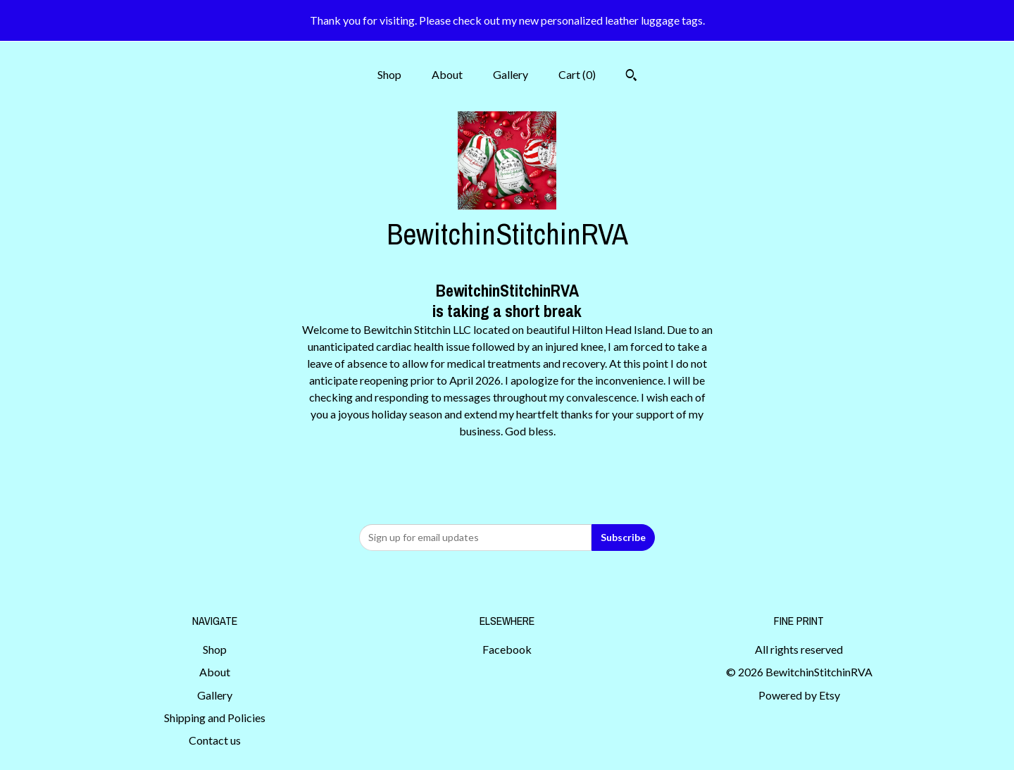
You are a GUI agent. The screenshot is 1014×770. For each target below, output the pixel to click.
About (447, 74)
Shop (389, 74)
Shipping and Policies (214, 717)
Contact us (215, 740)
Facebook (507, 649)
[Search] (631, 77)
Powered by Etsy (799, 695)
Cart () (577, 74)
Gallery (510, 74)
